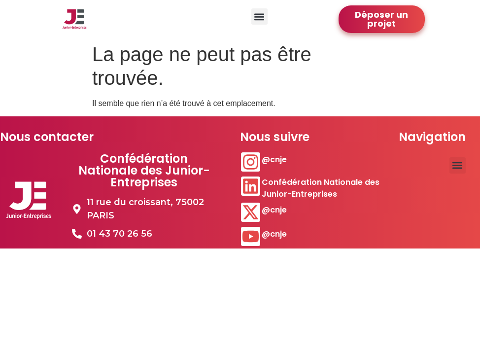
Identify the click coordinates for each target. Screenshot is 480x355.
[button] (259, 16)
